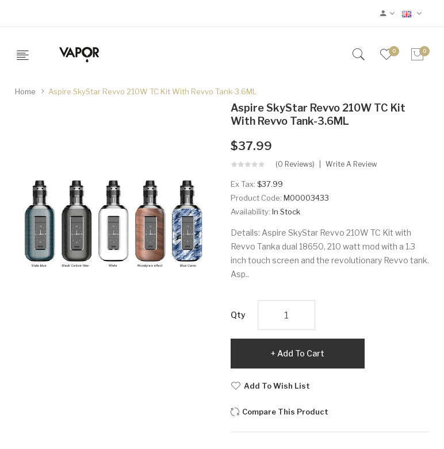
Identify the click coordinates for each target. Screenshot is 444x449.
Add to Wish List (277, 385)
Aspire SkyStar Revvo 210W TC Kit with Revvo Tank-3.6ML (152, 91)
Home (25, 91)
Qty (238, 315)
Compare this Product (285, 411)
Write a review (351, 164)
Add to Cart (300, 353)
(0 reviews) (295, 164)
